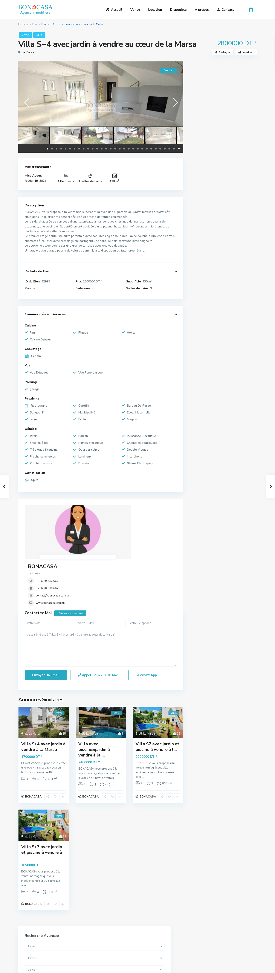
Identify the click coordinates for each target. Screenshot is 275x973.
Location (155, 10)
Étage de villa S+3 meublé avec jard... (234, 353)
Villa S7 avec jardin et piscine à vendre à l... (157, 702)
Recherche (223, 174)
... (55, 728)
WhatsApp (146, 631)
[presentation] (26, 103)
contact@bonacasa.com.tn (115, 538)
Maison (201, 278)
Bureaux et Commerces (212, 268)
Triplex (201, 239)
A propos (202, 10)
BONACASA (106, 508)
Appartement (205, 220)
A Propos (85, 921)
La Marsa (28, 52)
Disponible (178, 10)
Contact (225, 9)
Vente (135, 10)
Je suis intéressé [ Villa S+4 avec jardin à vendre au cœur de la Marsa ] (101, 605)
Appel (98, 631)
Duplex (201, 229)
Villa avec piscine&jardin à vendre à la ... (94, 705)
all (26, 689)
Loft (199, 249)
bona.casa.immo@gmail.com (165, 938)
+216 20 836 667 (110, 523)
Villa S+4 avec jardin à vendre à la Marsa (43, 702)
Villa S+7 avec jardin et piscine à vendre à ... (41, 810)
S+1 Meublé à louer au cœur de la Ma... (235, 335)
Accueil (114, 9)
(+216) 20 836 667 (159, 932)
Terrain (201, 258)
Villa (37, 24)
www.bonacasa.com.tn (113, 545)
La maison (24, 24)
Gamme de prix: (206, 149)
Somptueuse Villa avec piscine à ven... (235, 318)
